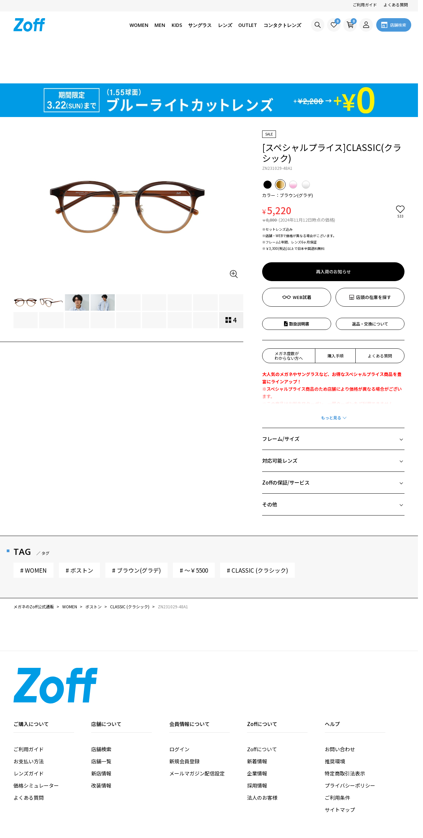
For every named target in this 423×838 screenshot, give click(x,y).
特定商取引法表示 (345, 734)
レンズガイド (28, 734)
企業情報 (257, 734)
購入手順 (335, 317)
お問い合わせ (340, 710)
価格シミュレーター (36, 747)
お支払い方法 (28, 722)
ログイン (179, 710)
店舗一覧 (101, 722)
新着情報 (257, 722)
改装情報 (101, 747)
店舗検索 (101, 710)
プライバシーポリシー (350, 747)
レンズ (225, 25)
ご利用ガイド (365, 4)
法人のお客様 (262, 759)
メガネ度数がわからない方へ (289, 317)
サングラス (200, 25)
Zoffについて (262, 710)
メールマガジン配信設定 (197, 734)
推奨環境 (335, 722)
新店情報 (101, 734)
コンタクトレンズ (282, 25)
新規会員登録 (184, 722)
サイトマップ (340, 771)
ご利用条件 (337, 759)
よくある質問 (396, 4)
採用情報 (257, 747)
